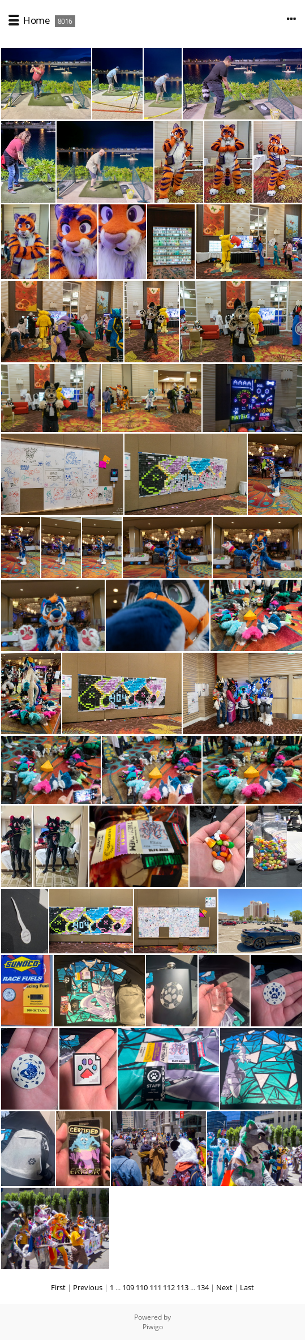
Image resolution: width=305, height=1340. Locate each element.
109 (128, 1287)
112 (169, 1287)
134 (203, 1287)
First (58, 1287)
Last (247, 1287)
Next (224, 1287)
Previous (87, 1287)
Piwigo (153, 1327)
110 (142, 1287)
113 (182, 1287)
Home (36, 20)
